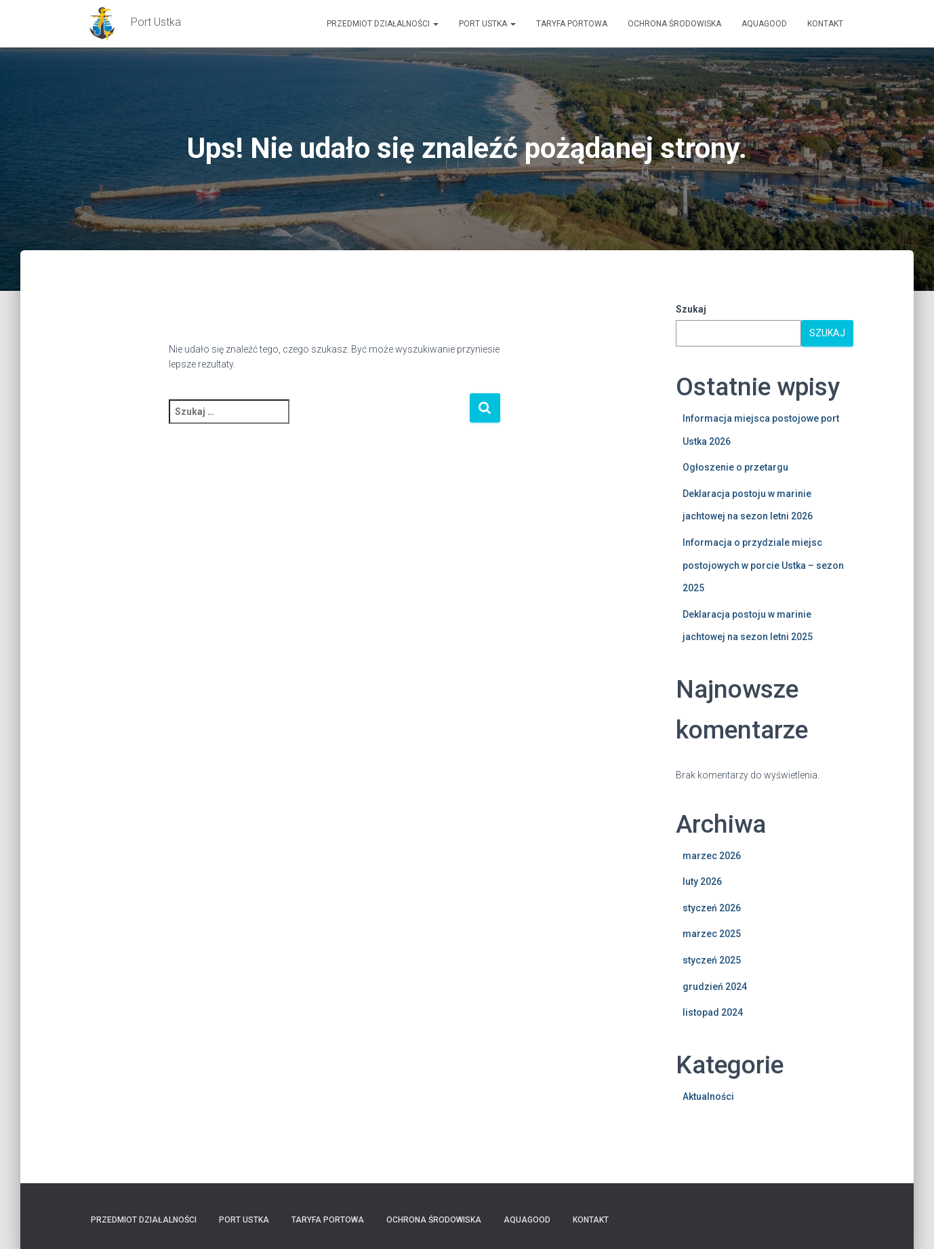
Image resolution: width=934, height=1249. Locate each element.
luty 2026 (702, 881)
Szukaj (691, 309)
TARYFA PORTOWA (571, 23)
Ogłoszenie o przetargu (735, 467)
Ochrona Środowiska (674, 23)
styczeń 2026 (712, 908)
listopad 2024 (713, 1012)
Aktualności (708, 1096)
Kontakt (825, 23)
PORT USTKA (487, 23)
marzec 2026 (712, 855)
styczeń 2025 (712, 960)
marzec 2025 (712, 933)
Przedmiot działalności (383, 23)
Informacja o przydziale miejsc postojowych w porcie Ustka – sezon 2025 (763, 565)
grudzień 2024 (715, 986)
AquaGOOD (764, 23)
